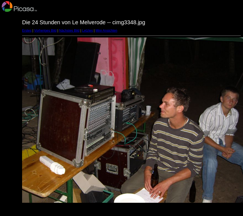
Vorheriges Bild (45, 31)
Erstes (26, 31)
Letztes (87, 31)
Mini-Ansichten (106, 31)
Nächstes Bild (69, 31)
